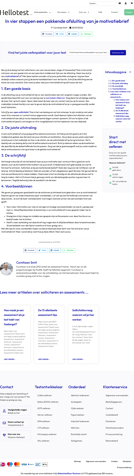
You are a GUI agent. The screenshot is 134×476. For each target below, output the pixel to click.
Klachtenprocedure (115, 427)
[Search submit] (118, 52)
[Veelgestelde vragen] (4, 410)
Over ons (84, 12)
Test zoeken (63, 12)
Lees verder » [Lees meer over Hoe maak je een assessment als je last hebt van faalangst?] (9, 359)
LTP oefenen (43, 427)
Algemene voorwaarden (117, 395)
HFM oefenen (43, 421)
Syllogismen (76, 440)
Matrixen (75, 427)
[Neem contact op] (4, 422)
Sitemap (77, 461)
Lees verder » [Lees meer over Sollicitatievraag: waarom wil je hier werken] (77, 359)
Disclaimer (111, 421)
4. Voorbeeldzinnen (118, 88)
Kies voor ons (14, 434)
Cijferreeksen (77, 408)
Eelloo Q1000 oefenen (47, 401)
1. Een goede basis (117, 80)
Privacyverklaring (114, 434)
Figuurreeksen (77, 414)
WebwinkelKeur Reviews (68, 473)
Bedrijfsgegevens (114, 401)
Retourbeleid (112, 440)
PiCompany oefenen (46, 434)
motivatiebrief (12, 76)
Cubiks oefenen (44, 395)
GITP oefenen (43, 408)
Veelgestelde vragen (17, 409)
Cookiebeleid (112, 414)
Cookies (114, 461)
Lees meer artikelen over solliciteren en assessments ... (120, 94)
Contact (114, 12)
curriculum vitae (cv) (55, 97)
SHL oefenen (43, 440)
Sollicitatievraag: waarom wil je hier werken (83, 314)
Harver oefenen (44, 414)
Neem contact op (16, 421)
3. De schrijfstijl (116, 86)
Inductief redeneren (80, 421)
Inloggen (129, 12)
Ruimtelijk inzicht (79, 434)
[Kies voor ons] (4, 434)
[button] (47, 34)
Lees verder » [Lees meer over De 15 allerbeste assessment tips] (43, 359)
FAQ (100, 12)
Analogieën (76, 401)
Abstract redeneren (80, 395)
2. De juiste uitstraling (119, 83)
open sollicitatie (21, 112)
